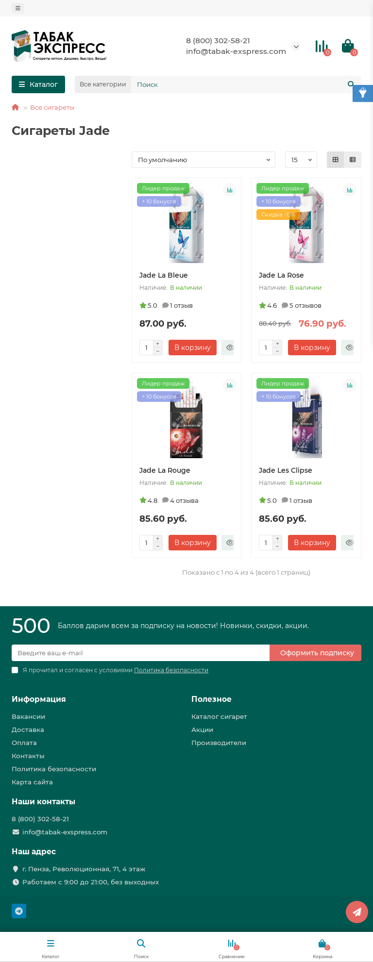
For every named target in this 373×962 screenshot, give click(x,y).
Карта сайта (32, 782)
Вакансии (28, 716)
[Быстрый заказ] (230, 347)
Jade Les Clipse (285, 470)
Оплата (24, 742)
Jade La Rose (281, 275)
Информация (39, 699)
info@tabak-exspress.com (236, 51)
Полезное (211, 699)
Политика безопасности (54, 769)
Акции (202, 729)
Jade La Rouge (164, 470)
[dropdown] (18, 8)
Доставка (28, 729)
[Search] (246, 84)
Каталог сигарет (219, 716)
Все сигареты (52, 107)
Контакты (28, 756)
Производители (218, 742)
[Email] (141, 653)
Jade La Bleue (163, 275)
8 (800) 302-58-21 (218, 40)
